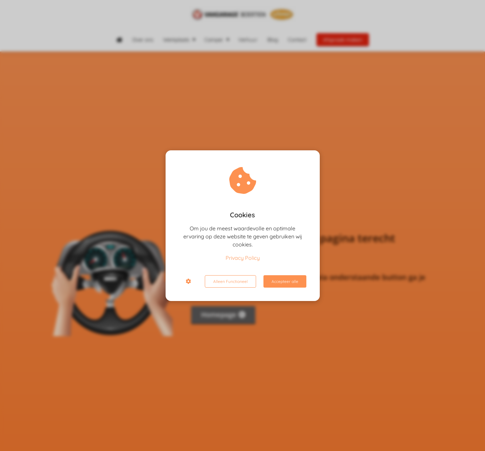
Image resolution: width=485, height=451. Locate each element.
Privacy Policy (243, 257)
